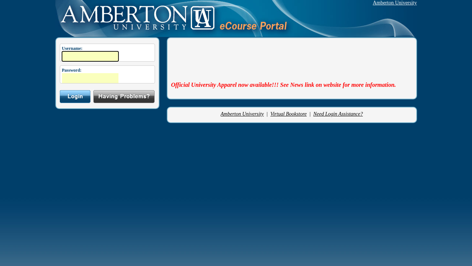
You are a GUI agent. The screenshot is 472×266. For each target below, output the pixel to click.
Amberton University (395, 3)
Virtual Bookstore (289, 114)
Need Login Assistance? (338, 114)
